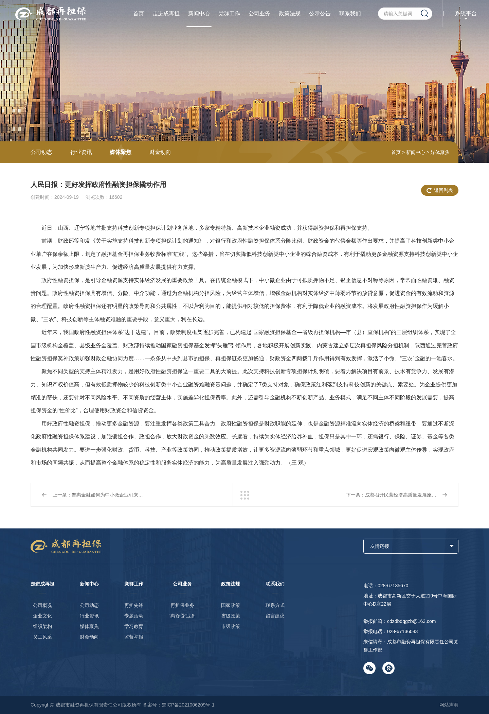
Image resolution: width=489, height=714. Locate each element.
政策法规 (290, 13)
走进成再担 (166, 13)
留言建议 (275, 616)
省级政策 (230, 616)
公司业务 (259, 13)
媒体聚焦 (120, 152)
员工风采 (42, 637)
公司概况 (42, 605)
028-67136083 (402, 631)
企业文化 (42, 616)
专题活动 (133, 616)
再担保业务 (182, 605)
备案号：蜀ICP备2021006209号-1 (179, 705)
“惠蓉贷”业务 (182, 616)
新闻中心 (199, 13)
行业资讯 (81, 152)
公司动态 (41, 152)
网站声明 (448, 705)
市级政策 (230, 626)
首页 (138, 13)
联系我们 (350, 13)
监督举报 (133, 637)
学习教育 (133, 626)
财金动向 (160, 152)
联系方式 (275, 605)
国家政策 (230, 605)
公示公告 (320, 13)
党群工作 (229, 13)
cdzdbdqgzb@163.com (411, 621)
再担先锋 (133, 605)
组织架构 (42, 626)
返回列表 (443, 190)
